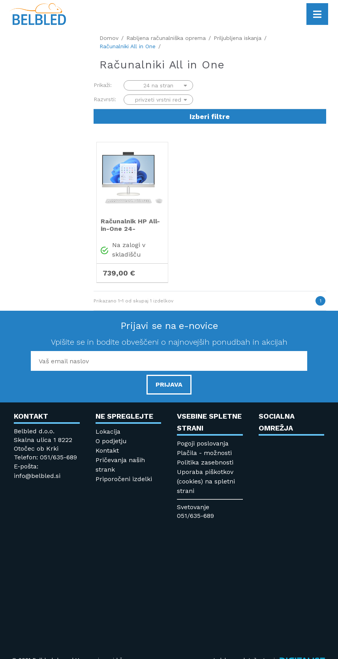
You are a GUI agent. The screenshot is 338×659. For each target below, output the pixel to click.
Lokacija (108, 431)
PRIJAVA (169, 384)
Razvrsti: (105, 99)
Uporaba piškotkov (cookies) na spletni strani (206, 481)
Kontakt (107, 450)
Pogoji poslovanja (203, 443)
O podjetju (111, 441)
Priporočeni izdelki (124, 479)
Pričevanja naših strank (120, 464)
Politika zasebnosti (205, 462)
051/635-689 (195, 515)
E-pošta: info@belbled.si (37, 471)
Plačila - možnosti (204, 453)
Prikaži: (103, 85)
